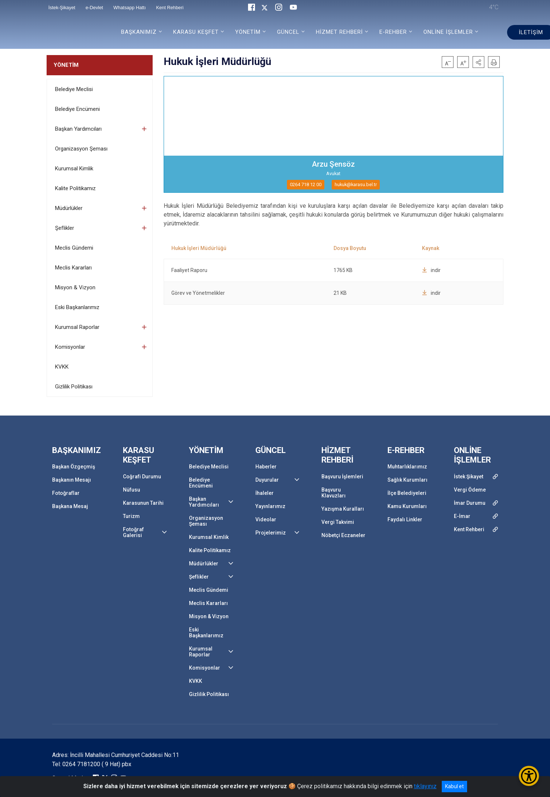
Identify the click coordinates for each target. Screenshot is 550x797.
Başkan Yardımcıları (78, 129)
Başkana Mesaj (70, 506)
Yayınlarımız (270, 506)
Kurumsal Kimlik (74, 168)
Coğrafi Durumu (142, 476)
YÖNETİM (66, 65)
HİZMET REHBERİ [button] (339, 32)
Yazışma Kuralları (342, 509)
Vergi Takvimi (337, 522)
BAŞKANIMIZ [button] (139, 32)
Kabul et (454, 786)
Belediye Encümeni (77, 109)
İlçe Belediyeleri (406, 493)
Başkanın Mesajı (71, 480)
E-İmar (462, 516)
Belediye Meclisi (74, 89)
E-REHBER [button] (393, 32)
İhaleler (264, 493)
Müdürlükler (69, 208)
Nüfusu (131, 490)
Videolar (265, 519)
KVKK (62, 366)
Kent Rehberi (469, 529)
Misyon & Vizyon (75, 287)
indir (431, 270)
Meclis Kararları (73, 267)
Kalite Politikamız (75, 188)
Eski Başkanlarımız (77, 307)
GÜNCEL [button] (288, 32)
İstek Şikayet (468, 476)
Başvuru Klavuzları (333, 493)
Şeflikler (64, 228)
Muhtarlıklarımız (407, 467)
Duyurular (267, 480)
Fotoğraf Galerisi (133, 532)
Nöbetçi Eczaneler (343, 535)
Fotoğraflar (66, 493)
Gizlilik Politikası (73, 386)
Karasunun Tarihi (143, 503)
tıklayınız (425, 786)
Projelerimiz (270, 533)
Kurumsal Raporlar (77, 327)
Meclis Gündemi (74, 247)
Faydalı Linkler (404, 519)
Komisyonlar (70, 347)
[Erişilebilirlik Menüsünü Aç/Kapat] (529, 776)
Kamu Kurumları (407, 506)
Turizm (131, 516)
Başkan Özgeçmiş (73, 467)
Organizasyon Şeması (81, 148)
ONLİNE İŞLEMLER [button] (448, 32)
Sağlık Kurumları (407, 480)
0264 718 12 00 (305, 184)
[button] (478, 62)
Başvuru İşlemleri (342, 476)
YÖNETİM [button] (248, 32)
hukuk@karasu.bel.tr (356, 184)
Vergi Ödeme (470, 490)
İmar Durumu (469, 503)
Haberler (266, 467)
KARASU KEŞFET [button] (196, 32)
